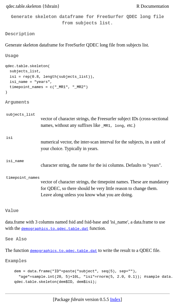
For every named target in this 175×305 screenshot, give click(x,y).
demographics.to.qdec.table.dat (54, 228)
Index (115, 299)
